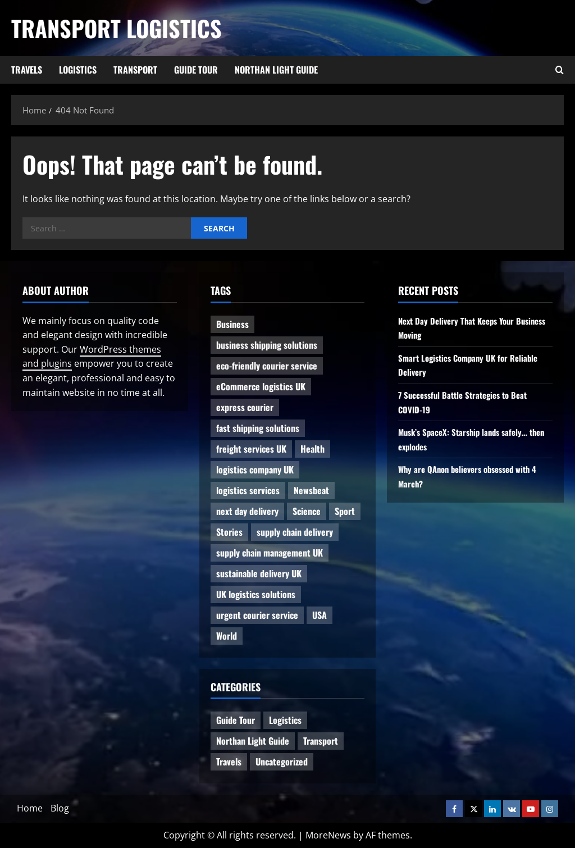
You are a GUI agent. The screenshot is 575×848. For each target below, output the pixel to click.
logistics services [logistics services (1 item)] (248, 490)
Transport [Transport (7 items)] (320, 740)
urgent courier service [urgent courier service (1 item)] (257, 615)
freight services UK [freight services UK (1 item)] (251, 448)
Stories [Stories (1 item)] (229, 532)
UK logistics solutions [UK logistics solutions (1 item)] (255, 594)
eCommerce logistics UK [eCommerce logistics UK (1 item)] (260, 386)
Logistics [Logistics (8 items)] (285, 720)
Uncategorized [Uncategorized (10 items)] (281, 761)
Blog (60, 808)
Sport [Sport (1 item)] (345, 511)
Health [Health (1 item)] (312, 448)
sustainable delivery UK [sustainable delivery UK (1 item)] (259, 573)
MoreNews (328, 835)
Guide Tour (196, 69)
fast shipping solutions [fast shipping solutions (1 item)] (257, 428)
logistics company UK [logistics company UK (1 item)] (255, 469)
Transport (135, 69)
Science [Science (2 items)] (307, 511)
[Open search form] (559, 70)
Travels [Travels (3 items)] (228, 761)
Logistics (78, 69)
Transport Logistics (116, 28)
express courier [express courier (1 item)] (244, 407)
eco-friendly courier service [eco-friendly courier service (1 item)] (266, 365)
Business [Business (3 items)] (232, 324)
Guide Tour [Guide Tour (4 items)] (235, 720)
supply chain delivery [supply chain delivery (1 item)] (295, 532)
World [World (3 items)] (226, 635)
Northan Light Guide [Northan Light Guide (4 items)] (252, 740)
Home (30, 808)
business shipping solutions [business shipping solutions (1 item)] (266, 345)
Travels (26, 69)
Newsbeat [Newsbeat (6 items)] (311, 490)
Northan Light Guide (276, 69)
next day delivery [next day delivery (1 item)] (247, 511)
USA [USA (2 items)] (319, 615)
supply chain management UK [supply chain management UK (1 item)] (269, 552)
